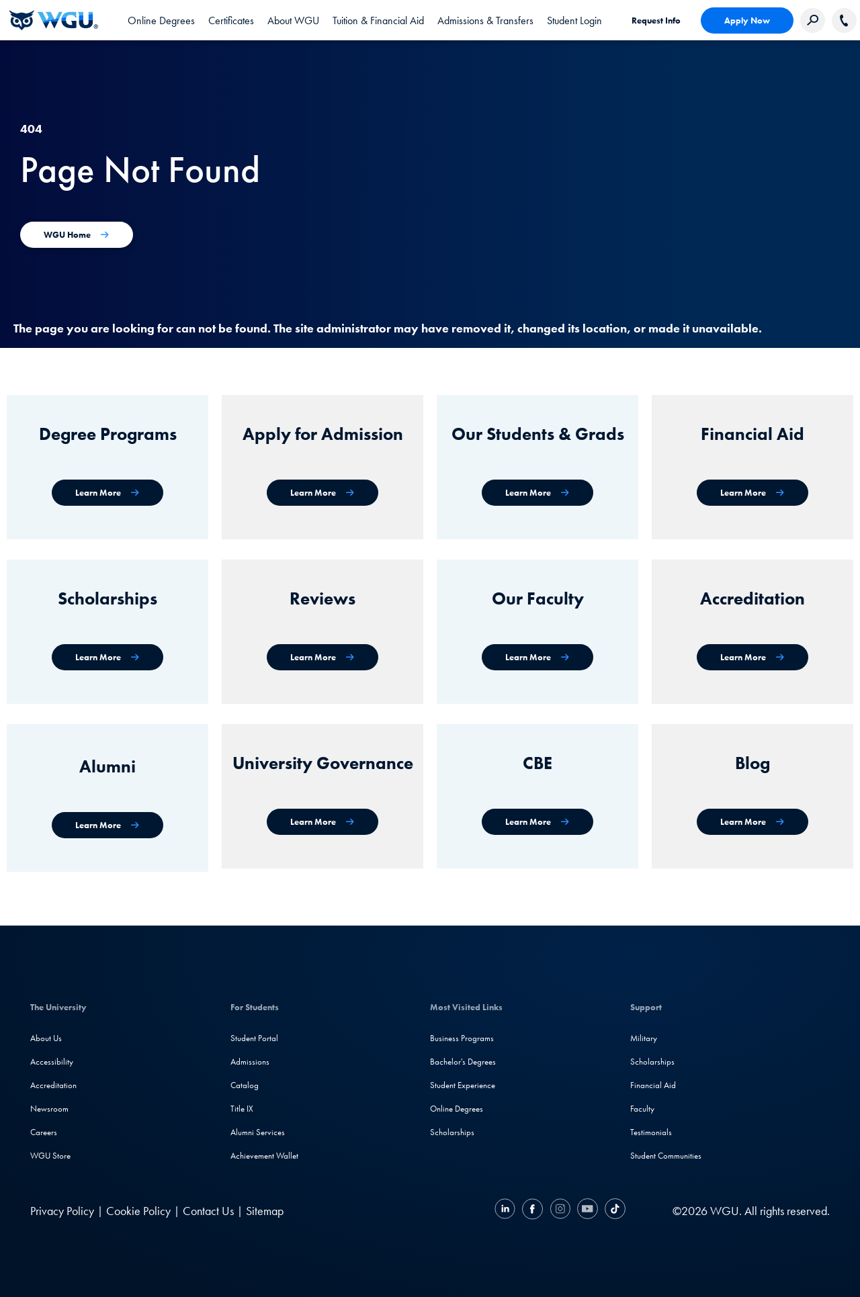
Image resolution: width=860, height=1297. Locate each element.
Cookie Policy (138, 1210)
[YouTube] (587, 1210)
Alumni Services (257, 1132)
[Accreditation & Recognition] (752, 657)
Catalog (244, 1085)
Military (643, 1038)
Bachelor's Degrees (463, 1061)
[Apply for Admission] (322, 493)
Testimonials (651, 1132)
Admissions (249, 1061)
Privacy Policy (62, 1210)
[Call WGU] (844, 20)
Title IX (241, 1108)
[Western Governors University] (54, 20)
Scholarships (452, 1132)
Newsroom (49, 1108)
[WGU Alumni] (107, 825)
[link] (574, 20)
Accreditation (53, 1085)
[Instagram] (560, 1210)
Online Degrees (456, 1108)
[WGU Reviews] (322, 657)
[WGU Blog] (752, 822)
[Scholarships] (107, 657)
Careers (43, 1132)
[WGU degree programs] (107, 493)
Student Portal (254, 1038)
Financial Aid (653, 1085)
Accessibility (51, 1061)
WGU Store (50, 1155)
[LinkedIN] (506, 1210)
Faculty (642, 1108)
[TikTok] (613, 1210)
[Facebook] (532, 1210)
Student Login (574, 20)
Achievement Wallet (264, 1155)
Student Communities (665, 1155)
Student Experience (462, 1085)
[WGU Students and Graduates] (537, 493)
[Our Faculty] (537, 657)
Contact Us (208, 1210)
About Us (46, 1038)
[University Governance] (322, 822)
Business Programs (462, 1038)
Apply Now (747, 20)
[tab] (161, 20)
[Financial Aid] (752, 493)
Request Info (656, 20)
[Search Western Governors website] (812, 20)
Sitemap (265, 1210)
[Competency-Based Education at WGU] (537, 822)
